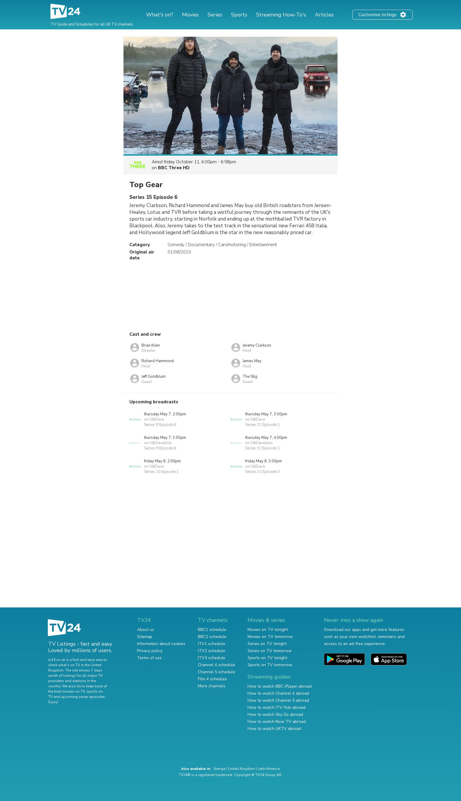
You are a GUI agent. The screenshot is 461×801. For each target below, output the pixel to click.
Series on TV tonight (267, 643)
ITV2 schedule (211, 651)
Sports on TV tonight (267, 658)
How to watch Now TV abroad (277, 721)
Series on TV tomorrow (270, 651)
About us (145, 629)
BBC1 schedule (212, 629)
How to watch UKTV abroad (274, 728)
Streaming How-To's (281, 14)
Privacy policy (149, 651)
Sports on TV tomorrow (270, 665)
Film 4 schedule (212, 679)
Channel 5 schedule (216, 672)
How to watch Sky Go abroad (275, 714)
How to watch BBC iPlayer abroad (280, 686)
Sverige (219, 768)
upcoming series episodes (83, 696)
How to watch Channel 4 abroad (278, 693)
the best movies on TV (66, 691)
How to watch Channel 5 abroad (278, 700)
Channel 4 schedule (216, 665)
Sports (239, 14)
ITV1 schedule (211, 643)
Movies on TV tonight (268, 629)
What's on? (159, 14)
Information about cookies (161, 643)
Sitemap (144, 636)
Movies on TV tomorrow (270, 636)
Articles (324, 14)
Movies (190, 14)
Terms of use (149, 658)
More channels (212, 686)
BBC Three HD (174, 168)
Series (215, 14)
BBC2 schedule (212, 636)
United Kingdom (241, 768)
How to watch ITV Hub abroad (276, 707)
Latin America (269, 768)
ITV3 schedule (211, 658)
